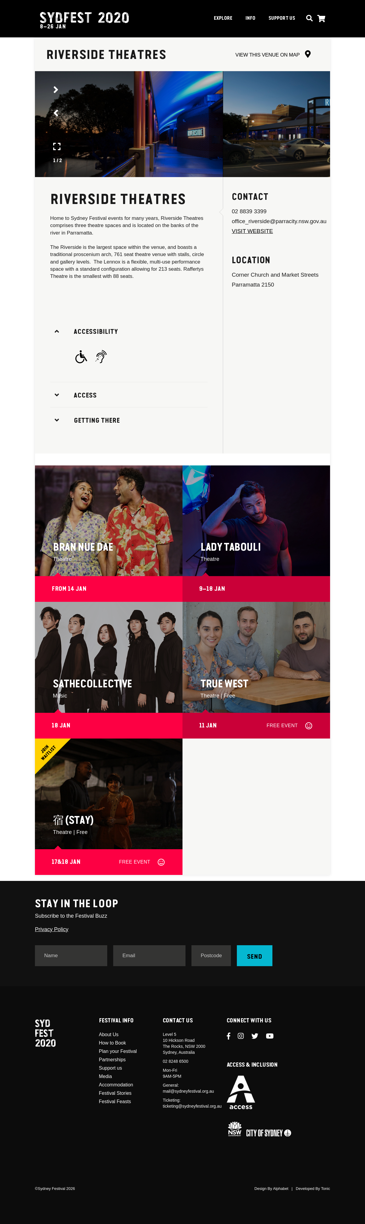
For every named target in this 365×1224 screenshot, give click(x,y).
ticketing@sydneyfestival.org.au (192, 1106)
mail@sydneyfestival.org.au (188, 1091)
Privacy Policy (51, 929)
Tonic (325, 1188)
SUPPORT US (282, 18)
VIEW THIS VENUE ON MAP (273, 55)
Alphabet (280, 1188)
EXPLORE (223, 18)
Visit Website (252, 231)
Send (254, 957)
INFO (250, 18)
